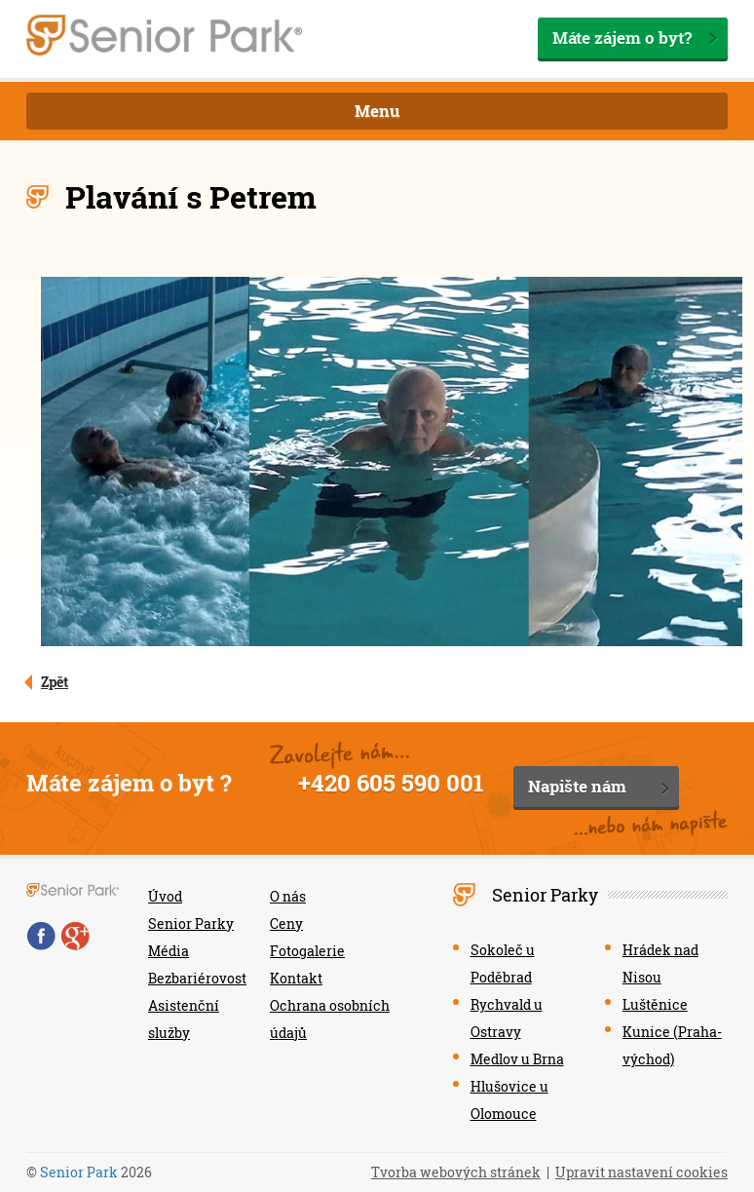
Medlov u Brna (517, 1059)
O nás (288, 896)
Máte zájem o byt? (622, 37)
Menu (377, 110)
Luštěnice (655, 1004)
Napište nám (577, 786)
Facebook (41, 935)
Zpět (54, 682)
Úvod (165, 896)
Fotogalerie (307, 951)
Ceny (286, 923)
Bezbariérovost (197, 978)
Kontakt (296, 978)
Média (168, 951)
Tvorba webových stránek (456, 1172)
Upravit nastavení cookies (641, 1172)
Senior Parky (191, 923)
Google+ (75, 935)
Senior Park (79, 1172)
